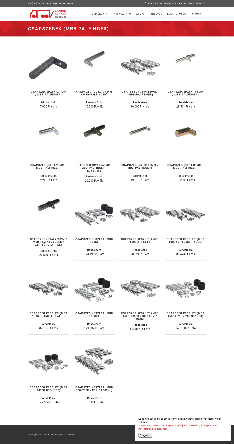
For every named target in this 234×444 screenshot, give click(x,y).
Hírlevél (156, 14)
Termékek (97, 14)
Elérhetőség (176, 14)
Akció (140, 14)
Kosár (197, 14)
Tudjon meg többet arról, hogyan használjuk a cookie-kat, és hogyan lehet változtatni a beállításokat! (177, 427)
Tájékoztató (121, 14)
